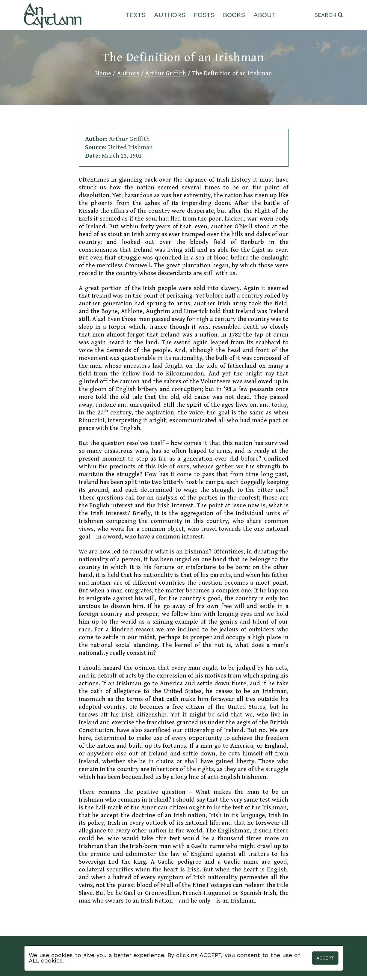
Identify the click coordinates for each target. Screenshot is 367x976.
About (264, 15)
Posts (204, 15)
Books (234, 15)
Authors (169, 15)
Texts (135, 15)
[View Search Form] (328, 15)
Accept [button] (325, 958)
